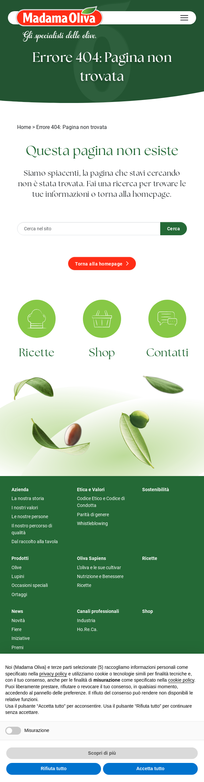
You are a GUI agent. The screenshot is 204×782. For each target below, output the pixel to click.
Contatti (167, 363)
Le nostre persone (30, 516)
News (17, 611)
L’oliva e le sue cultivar (99, 567)
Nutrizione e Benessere (100, 576)
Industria (86, 620)
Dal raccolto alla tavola (35, 541)
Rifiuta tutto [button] (54, 768)
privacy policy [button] (53, 673)
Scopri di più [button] (102, 753)
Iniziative (21, 638)
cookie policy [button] (181, 680)
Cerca (173, 228)
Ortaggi (19, 594)
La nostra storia (28, 498)
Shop (102, 361)
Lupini (18, 576)
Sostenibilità (155, 489)
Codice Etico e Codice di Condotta (101, 501)
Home (24, 126)
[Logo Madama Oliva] (59, 16)
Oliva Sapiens (91, 558)
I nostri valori (25, 507)
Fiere (16, 629)
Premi (17, 647)
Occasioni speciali (30, 585)
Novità (18, 620)
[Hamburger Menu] (184, 17)
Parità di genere (93, 514)
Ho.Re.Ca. (87, 629)
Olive (16, 567)
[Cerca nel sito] (89, 228)
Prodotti (20, 558)
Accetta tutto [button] (150, 768)
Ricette (36, 358)
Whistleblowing (92, 523)
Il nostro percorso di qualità (32, 529)
